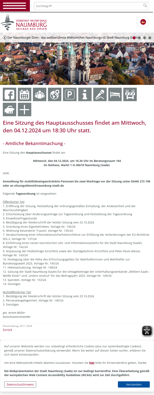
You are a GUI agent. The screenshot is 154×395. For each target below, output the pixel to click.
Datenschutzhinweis (20, 384)
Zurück (7, 330)
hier (92, 363)
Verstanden (134, 384)
